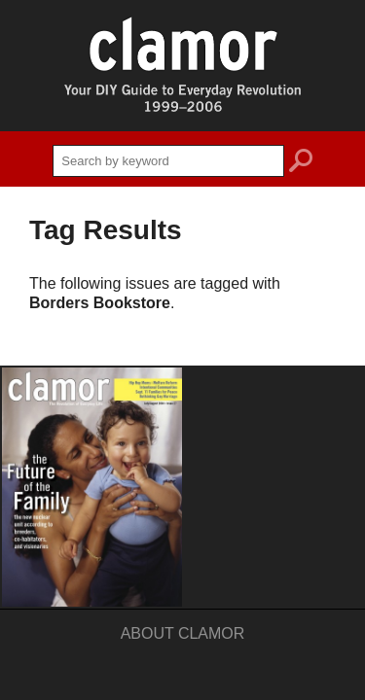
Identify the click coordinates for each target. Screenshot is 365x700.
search (300, 163)
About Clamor (183, 633)
